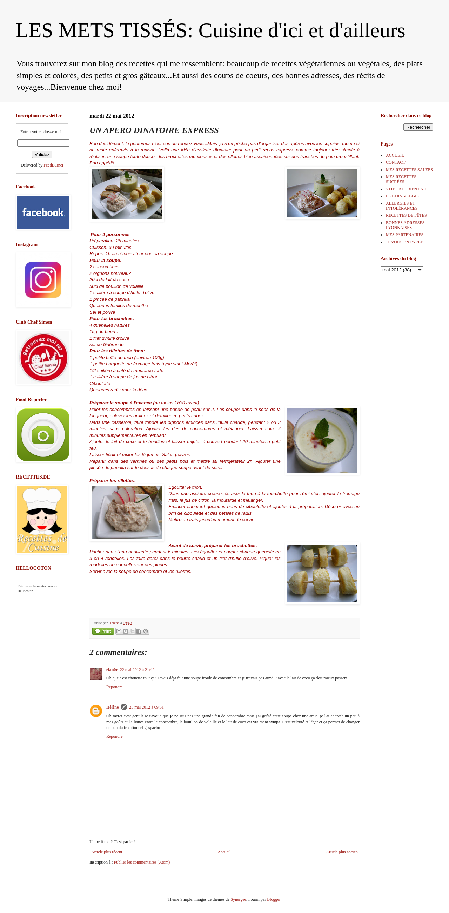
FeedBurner (53, 165)
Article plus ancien (342, 852)
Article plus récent (106, 852)
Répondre (114, 686)
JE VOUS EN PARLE (404, 241)
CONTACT (396, 162)
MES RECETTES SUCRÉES (401, 179)
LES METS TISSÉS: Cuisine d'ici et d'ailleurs (211, 30)
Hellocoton (25, 591)
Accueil (223, 852)
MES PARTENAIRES (404, 234)
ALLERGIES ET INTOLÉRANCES (401, 206)
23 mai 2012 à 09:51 (146, 707)
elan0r (112, 669)
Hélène (112, 707)
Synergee (238, 899)
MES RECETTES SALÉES (409, 169)
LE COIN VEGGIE (402, 196)
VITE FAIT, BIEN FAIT (406, 189)
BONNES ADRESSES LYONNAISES (405, 225)
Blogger (273, 899)
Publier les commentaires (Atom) (142, 862)
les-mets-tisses (43, 586)
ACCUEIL (395, 155)
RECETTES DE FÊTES (406, 215)
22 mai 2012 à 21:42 (137, 669)
